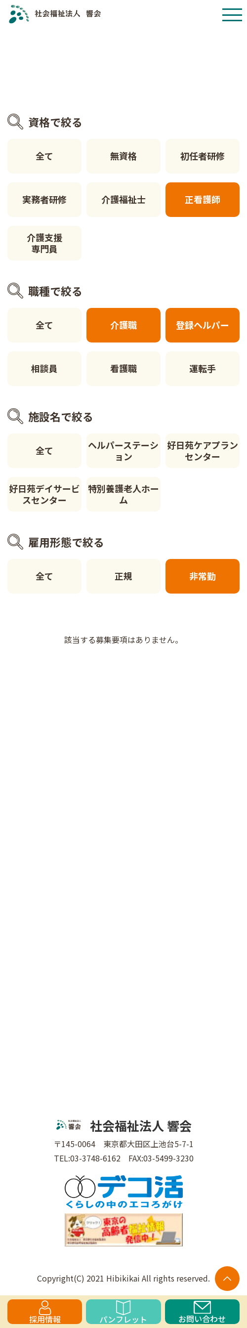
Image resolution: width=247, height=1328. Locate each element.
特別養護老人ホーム (123, 494)
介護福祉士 (123, 199)
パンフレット (123, 1312)
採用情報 (45, 1312)
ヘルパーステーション (123, 450)
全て (44, 155)
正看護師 (202, 199)
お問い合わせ (202, 1312)
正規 (123, 575)
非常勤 (202, 575)
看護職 (123, 368)
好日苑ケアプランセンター (202, 450)
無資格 (123, 155)
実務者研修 (44, 199)
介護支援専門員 (44, 243)
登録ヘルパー (202, 324)
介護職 (123, 324)
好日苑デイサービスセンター (44, 494)
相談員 (44, 368)
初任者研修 (202, 155)
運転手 (202, 368)
